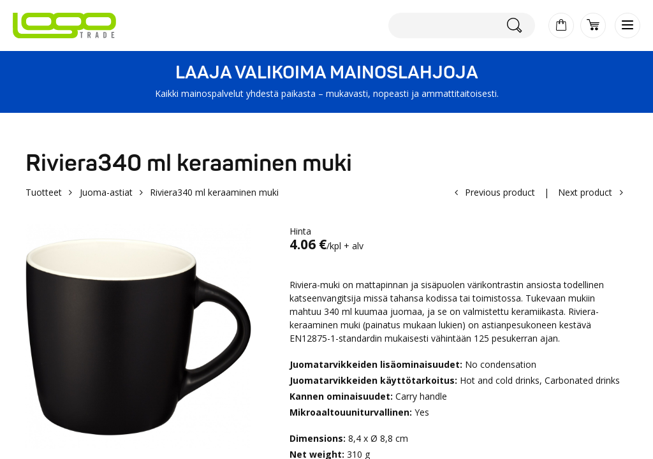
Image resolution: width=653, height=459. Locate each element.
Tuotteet (44, 192)
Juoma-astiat (106, 192)
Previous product (500, 192)
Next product (585, 192)
